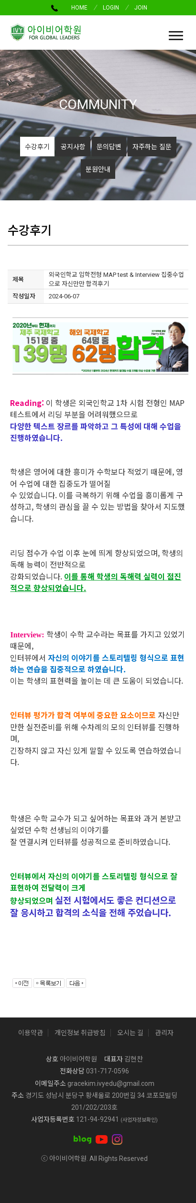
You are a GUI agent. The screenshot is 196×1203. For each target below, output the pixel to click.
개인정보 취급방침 (80, 1033)
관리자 (164, 1033)
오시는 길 (130, 1033)
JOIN (140, 7)
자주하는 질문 (152, 146)
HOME (79, 7)
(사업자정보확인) (139, 1120)
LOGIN (111, 7)
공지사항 (73, 146)
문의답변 (109, 146)
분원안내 (98, 169)
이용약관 (30, 1033)
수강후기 (37, 146)
